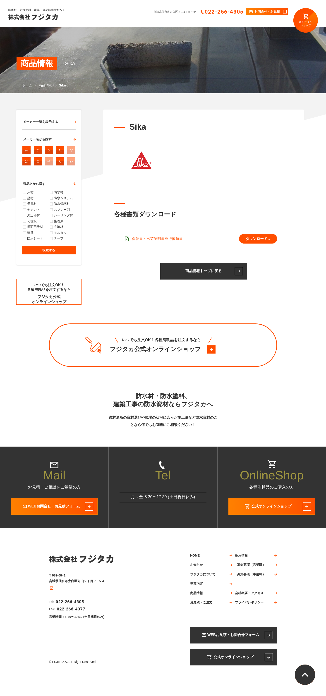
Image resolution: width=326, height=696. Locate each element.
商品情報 (204, 22)
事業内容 (185, 22)
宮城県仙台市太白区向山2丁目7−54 (175, 11)
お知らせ (136, 22)
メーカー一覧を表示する (40, 122)
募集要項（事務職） (251, 598)
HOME (118, 22)
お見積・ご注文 (227, 22)
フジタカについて (160, 22)
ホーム (27, 85)
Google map (58, 608)
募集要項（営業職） (251, 588)
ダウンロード (256, 239)
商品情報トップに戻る (203, 271)
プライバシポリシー (249, 626)
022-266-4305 (224, 11)
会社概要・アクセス (276, 22)
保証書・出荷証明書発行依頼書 (157, 239)
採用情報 (250, 22)
